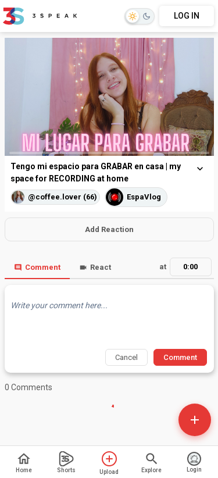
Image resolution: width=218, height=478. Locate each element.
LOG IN (186, 15)
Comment (37, 267)
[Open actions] (194, 420)
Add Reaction (109, 229)
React (95, 267)
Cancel (126, 357)
